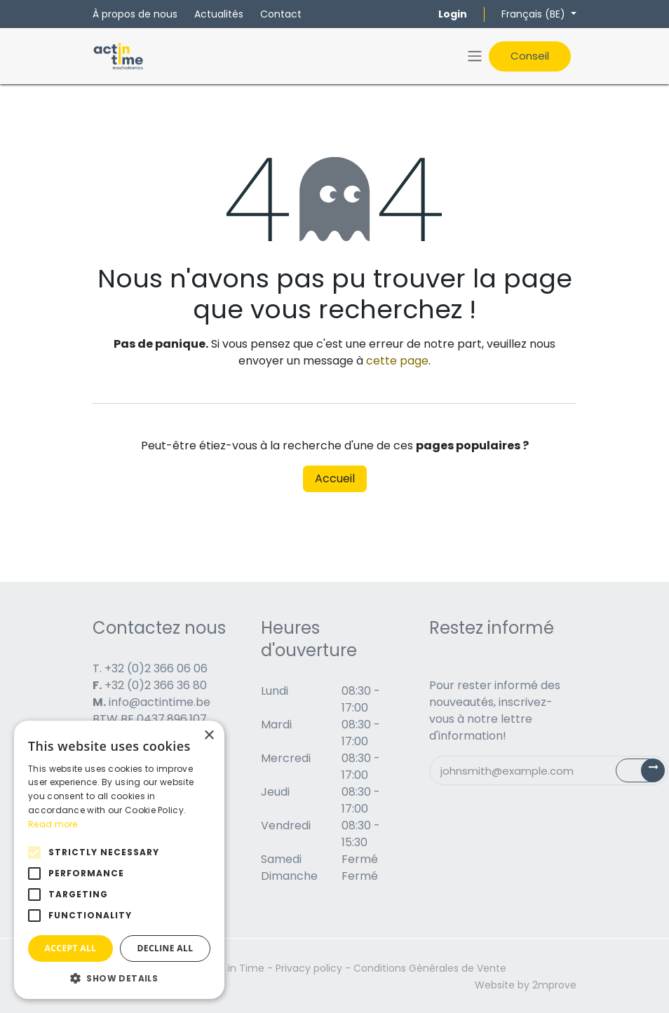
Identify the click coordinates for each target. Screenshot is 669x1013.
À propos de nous (135, 14)
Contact (281, 14)
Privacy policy (309, 968)
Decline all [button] (165, 948)
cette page (397, 361)
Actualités (218, 14)
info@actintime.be (159, 702)
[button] (119, 978)
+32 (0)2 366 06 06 (156, 668)
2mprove (554, 985)
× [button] (208, 735)
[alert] (119, 860)
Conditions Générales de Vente (429, 968)
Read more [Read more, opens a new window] (53, 824)
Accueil (335, 478)
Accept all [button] (71, 948)
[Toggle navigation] (475, 56)
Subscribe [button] (648, 773)
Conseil (530, 55)
